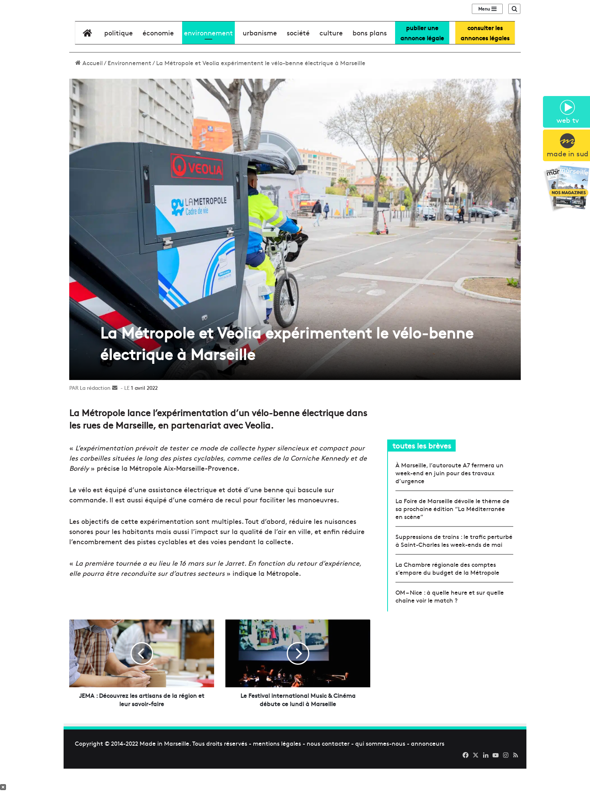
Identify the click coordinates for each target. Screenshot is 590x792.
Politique (118, 56)
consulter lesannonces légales (485, 56)
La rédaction (95, 411)
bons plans (370, 56)
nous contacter (328, 766)
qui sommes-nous (380, 766)
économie (158, 56)
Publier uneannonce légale (422, 56)
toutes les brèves (421, 469)
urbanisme (260, 56)
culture (331, 56)
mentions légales (277, 766)
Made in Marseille (164, 766)
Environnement (129, 86)
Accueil (89, 86)
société (298, 56)
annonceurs (427, 766)
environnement (208, 56)
